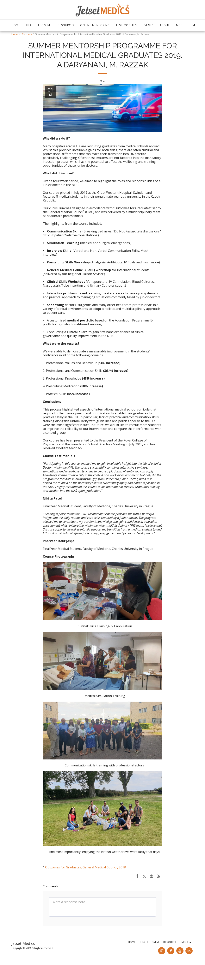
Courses (27, 34)
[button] (193, 25)
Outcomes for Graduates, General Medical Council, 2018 (85, 867)
